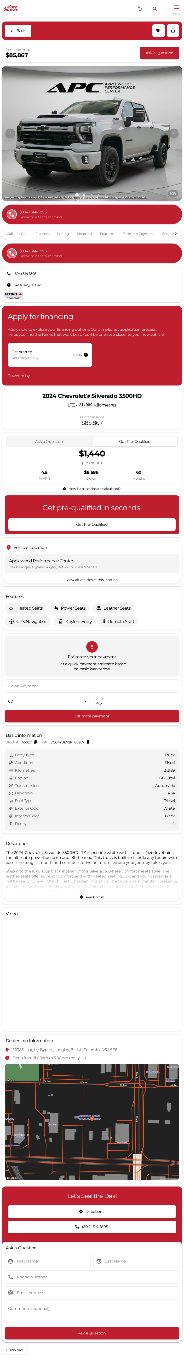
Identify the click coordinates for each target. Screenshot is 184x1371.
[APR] (136, 701)
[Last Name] (136, 1261)
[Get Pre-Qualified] (24, 285)
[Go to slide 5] (106, 195)
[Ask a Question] (159, 53)
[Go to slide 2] (84, 195)
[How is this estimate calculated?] (92, 489)
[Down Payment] (92, 686)
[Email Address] (92, 1293)
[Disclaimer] (14, 1350)
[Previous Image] (10, 133)
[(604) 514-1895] (22, 273)
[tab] (49, 441)
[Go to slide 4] (98, 195)
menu (176, 14)
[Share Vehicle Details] (173, 30)
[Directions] (92, 1211)
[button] (139, 9)
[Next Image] (173, 133)
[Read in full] (92, 897)
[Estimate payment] (92, 716)
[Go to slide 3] (91, 195)
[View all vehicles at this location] (92, 580)
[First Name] (48, 1261)
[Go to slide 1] (77, 195)
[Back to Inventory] (18, 31)
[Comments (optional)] (92, 1312)
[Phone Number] (92, 1277)
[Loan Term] (48, 701)
